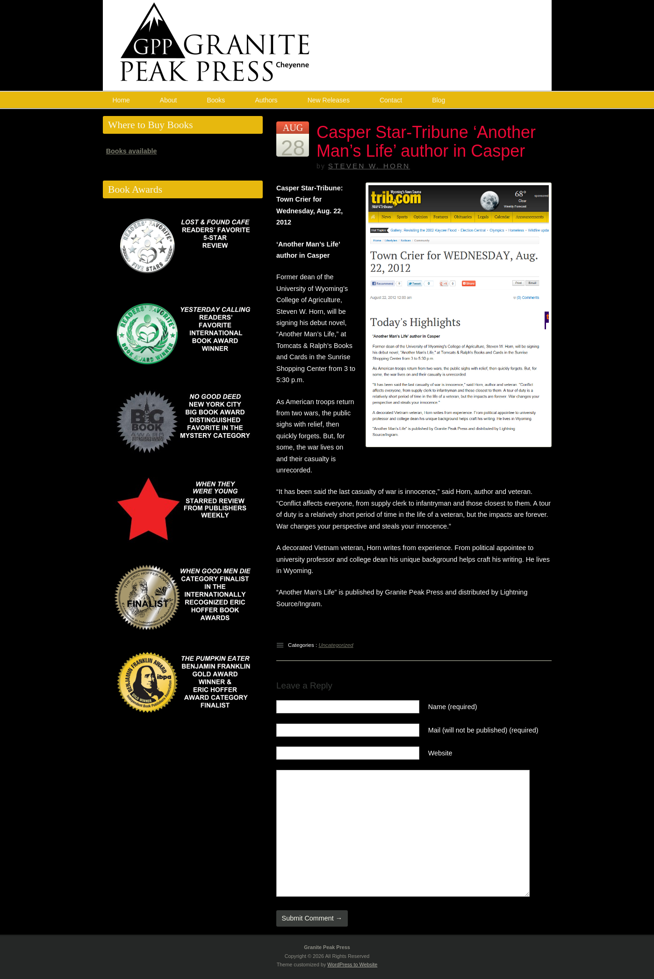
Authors (266, 100)
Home (121, 100)
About (168, 100)
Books (216, 100)
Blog (438, 100)
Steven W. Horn (369, 166)
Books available (131, 151)
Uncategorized (335, 645)
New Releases (329, 100)
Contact (391, 100)
